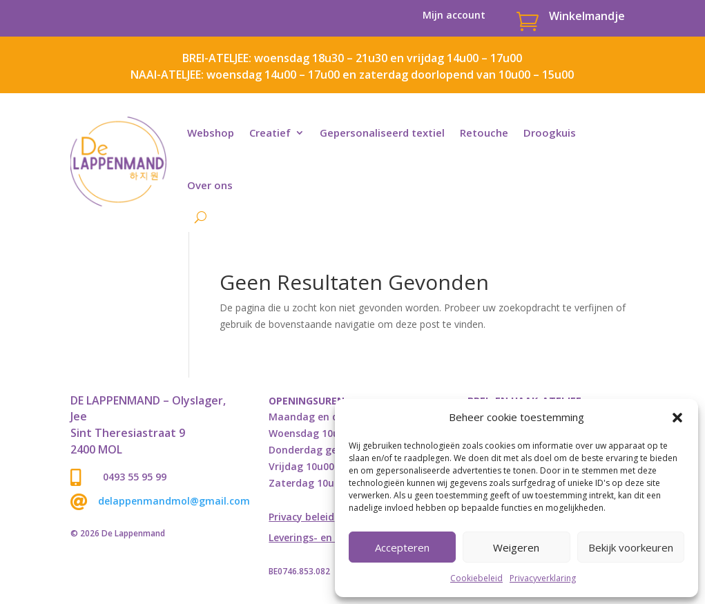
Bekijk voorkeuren (630, 547)
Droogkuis (549, 132)
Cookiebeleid (476, 578)
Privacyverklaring (543, 578)
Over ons (210, 185)
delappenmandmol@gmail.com (174, 500)
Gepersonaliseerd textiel (382, 132)
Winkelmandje (587, 15)
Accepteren (402, 547)
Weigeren (516, 547)
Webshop (210, 132)
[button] (677, 418)
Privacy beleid (301, 517)
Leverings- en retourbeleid (332, 538)
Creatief (270, 132)
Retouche (484, 132)
